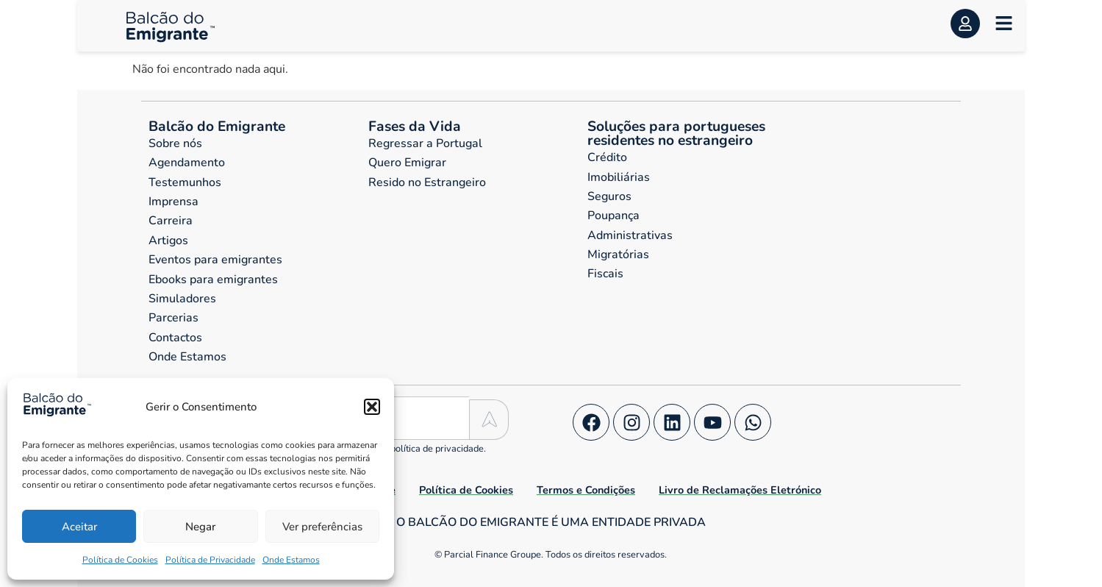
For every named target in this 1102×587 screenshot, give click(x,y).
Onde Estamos (291, 560)
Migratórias (618, 254)
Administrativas (630, 235)
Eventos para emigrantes (215, 260)
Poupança (613, 215)
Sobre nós (175, 143)
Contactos (175, 338)
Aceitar (79, 526)
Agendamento (187, 162)
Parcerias (173, 318)
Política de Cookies (120, 560)
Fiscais (605, 274)
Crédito (607, 157)
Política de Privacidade (210, 560)
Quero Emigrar (407, 162)
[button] (372, 406)
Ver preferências (322, 526)
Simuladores (182, 299)
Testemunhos (185, 182)
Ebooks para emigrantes (213, 279)
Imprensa (173, 201)
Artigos (168, 240)
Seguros (609, 196)
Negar (200, 526)
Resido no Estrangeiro (427, 182)
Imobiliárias (618, 177)
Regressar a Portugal (425, 143)
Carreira (171, 221)
